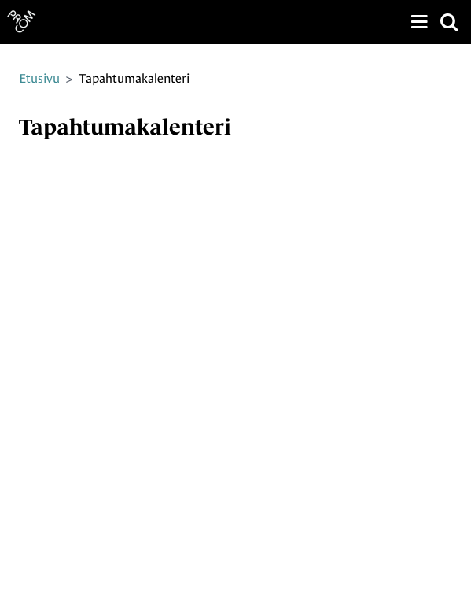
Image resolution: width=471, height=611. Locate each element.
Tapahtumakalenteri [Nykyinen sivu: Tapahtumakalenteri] (134, 78)
